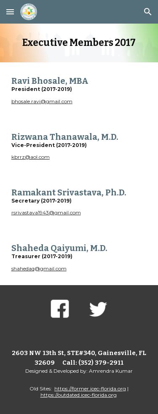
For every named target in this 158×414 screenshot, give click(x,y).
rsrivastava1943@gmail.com (46, 212)
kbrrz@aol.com (30, 157)
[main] (79, 43)
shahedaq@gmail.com (39, 268)
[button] (10, 11)
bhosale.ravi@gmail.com (41, 101)
